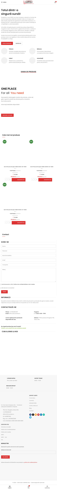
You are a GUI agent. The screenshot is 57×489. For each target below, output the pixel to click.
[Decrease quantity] (6, 179)
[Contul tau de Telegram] (30, 417)
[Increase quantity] (10, 179)
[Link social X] (33, 415)
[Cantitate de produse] (8, 179)
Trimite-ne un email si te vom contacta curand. (13, 328)
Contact (31, 411)
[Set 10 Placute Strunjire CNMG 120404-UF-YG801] (15, 195)
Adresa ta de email (28, 451)
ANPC (2, 434)
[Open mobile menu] (3, 2)
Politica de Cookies (6, 432)
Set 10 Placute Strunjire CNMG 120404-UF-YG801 (15, 209)
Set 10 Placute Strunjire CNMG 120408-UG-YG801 (41, 166)
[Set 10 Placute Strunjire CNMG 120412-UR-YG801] (15, 152)
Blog (30, 408)
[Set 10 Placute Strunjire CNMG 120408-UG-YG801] (42, 152)
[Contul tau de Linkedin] (41, 415)
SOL (2, 439)
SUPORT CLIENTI (33, 395)
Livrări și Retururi (33, 405)
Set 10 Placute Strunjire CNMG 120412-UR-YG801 (15, 166)
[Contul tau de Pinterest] (38, 415)
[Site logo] (28, 2)
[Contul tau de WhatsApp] (44, 415)
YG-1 (15, 168)
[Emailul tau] (36, 415)
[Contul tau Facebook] (30, 415)
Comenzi (31, 400)
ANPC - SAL (4, 437)
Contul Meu (32, 398)
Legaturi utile (5, 424)
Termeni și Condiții (6, 427)
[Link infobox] (14, 380)
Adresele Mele (33, 403)
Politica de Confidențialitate (8, 429)
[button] (18, 179)
